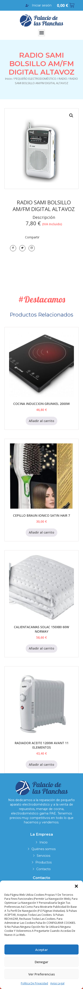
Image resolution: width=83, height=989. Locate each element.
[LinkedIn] (32, 248)
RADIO (63, 79)
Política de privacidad (34, 983)
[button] (76, 886)
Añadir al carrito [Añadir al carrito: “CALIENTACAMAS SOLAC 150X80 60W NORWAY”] (41, 648)
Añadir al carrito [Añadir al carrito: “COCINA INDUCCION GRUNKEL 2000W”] (41, 421)
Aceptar (41, 949)
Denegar (41, 962)
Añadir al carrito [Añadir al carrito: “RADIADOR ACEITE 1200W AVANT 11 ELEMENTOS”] (41, 764)
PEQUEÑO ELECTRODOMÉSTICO (35, 79)
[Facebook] (13, 248)
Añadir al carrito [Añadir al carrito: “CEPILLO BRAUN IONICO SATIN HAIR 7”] (41, 532)
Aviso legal (57, 983)
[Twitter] (22, 248)
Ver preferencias (41, 974)
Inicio (8, 79)
